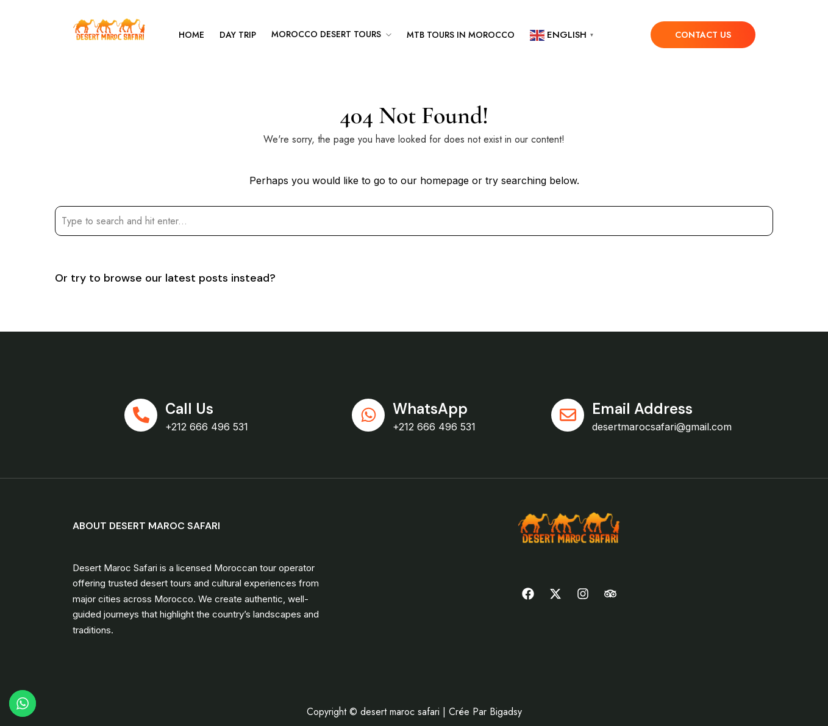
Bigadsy (506, 712)
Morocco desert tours (326, 34)
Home (191, 35)
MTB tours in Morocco (461, 35)
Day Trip (237, 35)
